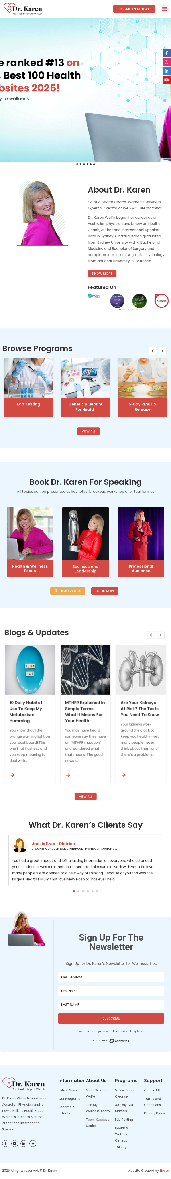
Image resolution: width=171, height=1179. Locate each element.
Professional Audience (141, 667)
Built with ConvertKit (129, 1039)
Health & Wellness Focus (30, 667)
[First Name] (111, 991)
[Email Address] (111, 977)
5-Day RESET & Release (142, 488)
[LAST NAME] (111, 1005)
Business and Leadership (85, 667)
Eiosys (164, 1170)
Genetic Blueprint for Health (85, 488)
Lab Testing (28, 485)
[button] (165, 9)
